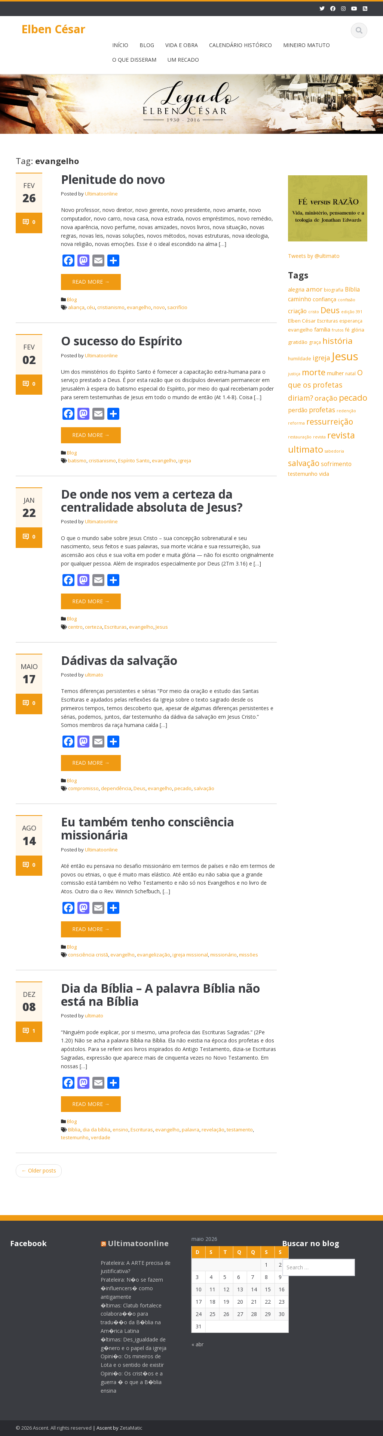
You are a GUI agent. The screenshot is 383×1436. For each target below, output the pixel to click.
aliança (76, 307)
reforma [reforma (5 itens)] (296, 423)
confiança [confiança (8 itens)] (324, 299)
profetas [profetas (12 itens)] (322, 409)
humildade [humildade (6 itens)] (299, 358)
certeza (93, 626)
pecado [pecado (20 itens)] (353, 397)
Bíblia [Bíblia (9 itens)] (352, 289)
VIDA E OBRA (181, 45)
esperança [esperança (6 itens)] (350, 321)
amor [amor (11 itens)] (314, 289)
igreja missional (190, 954)
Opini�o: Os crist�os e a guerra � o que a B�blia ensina (126, 1382)
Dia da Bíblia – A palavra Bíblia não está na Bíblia (160, 994)
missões (248, 954)
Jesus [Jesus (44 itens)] (345, 356)
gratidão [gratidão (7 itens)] (297, 342)
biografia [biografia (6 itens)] (333, 290)
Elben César (53, 29)
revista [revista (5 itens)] (319, 437)
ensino (120, 1129)
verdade (100, 1137)
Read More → (91, 281)
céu (91, 307)
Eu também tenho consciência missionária (147, 828)
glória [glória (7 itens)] (357, 329)
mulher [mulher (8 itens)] (335, 373)
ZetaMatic (131, 1427)
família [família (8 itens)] (322, 329)
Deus (139, 788)
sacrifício (177, 307)
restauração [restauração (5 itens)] (300, 437)
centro (75, 626)
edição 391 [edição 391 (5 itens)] (351, 311)
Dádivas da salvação (119, 660)
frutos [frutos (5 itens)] (337, 330)
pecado (183, 788)
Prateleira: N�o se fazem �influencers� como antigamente (126, 1288)
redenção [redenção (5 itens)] (346, 410)
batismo (77, 460)
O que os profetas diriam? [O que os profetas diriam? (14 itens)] (325, 385)
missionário (223, 954)
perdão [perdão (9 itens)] (297, 410)
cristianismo (111, 307)
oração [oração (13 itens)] (326, 398)
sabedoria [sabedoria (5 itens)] (334, 451)
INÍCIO (120, 45)
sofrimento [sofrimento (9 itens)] (336, 464)
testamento (240, 1129)
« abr (191, 1344)
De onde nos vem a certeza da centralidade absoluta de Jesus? (152, 500)
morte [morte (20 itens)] (313, 372)
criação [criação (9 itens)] (297, 311)
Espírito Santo (134, 460)
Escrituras (115, 626)
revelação (213, 1129)
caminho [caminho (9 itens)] (299, 299)
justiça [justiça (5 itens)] (294, 373)
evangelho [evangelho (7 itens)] (300, 329)
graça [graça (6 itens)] (315, 342)
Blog (72, 299)
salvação (204, 788)
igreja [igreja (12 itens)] (321, 357)
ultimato (94, 674)
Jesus (162, 626)
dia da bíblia (96, 1129)
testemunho (75, 1137)
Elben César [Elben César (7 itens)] (302, 320)
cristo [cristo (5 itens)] (313, 311)
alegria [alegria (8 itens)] (296, 289)
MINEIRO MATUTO (306, 45)
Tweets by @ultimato (314, 255)
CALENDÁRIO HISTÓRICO (240, 45)
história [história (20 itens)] (337, 340)
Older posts (38, 1170)
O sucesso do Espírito (121, 341)
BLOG (147, 45)
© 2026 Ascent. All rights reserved (54, 1427)
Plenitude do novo (113, 179)
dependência (116, 788)
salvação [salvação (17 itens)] (303, 463)
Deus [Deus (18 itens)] (330, 310)
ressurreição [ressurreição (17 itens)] (329, 421)
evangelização (153, 954)
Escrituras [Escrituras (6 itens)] (327, 321)
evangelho (139, 307)
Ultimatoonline (101, 193)
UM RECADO (183, 59)
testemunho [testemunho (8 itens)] (303, 473)
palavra (190, 1129)
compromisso (83, 788)
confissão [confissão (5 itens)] (346, 299)
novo (159, 307)
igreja (184, 460)
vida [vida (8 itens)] (324, 473)
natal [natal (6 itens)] (350, 373)
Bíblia (74, 1129)
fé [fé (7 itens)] (347, 329)
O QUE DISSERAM (134, 59)
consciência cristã (88, 954)
